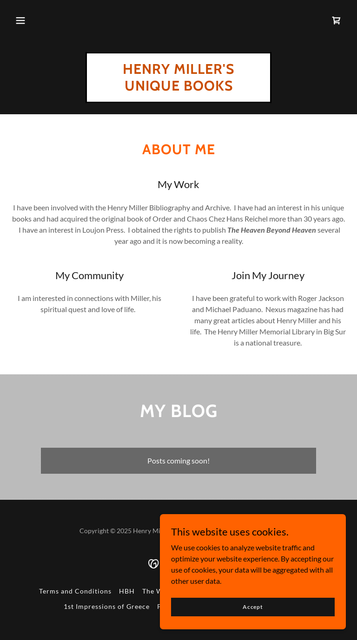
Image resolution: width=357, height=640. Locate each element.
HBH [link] (127, 591)
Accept (253, 606)
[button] (20, 20)
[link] (336, 20)
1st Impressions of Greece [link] (107, 606)
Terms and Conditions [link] (75, 591)
